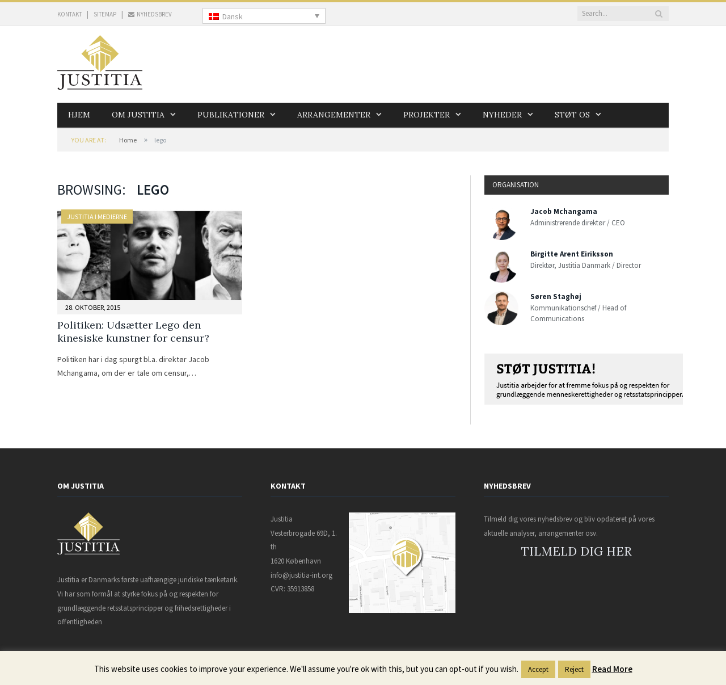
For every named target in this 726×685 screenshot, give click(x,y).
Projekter (426, 115)
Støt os (572, 115)
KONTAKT (69, 14)
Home (128, 140)
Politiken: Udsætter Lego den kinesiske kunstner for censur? (133, 331)
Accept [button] (538, 669)
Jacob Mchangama (563, 211)
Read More (612, 668)
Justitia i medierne (97, 216)
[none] (264, 16)
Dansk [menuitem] (232, 16)
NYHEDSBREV (150, 14)
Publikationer (230, 115)
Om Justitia (138, 115)
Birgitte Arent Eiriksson (571, 254)
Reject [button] (574, 669)
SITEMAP (105, 14)
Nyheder (502, 115)
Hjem (79, 115)
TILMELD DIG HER (576, 551)
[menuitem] (264, 16)
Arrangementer (333, 115)
